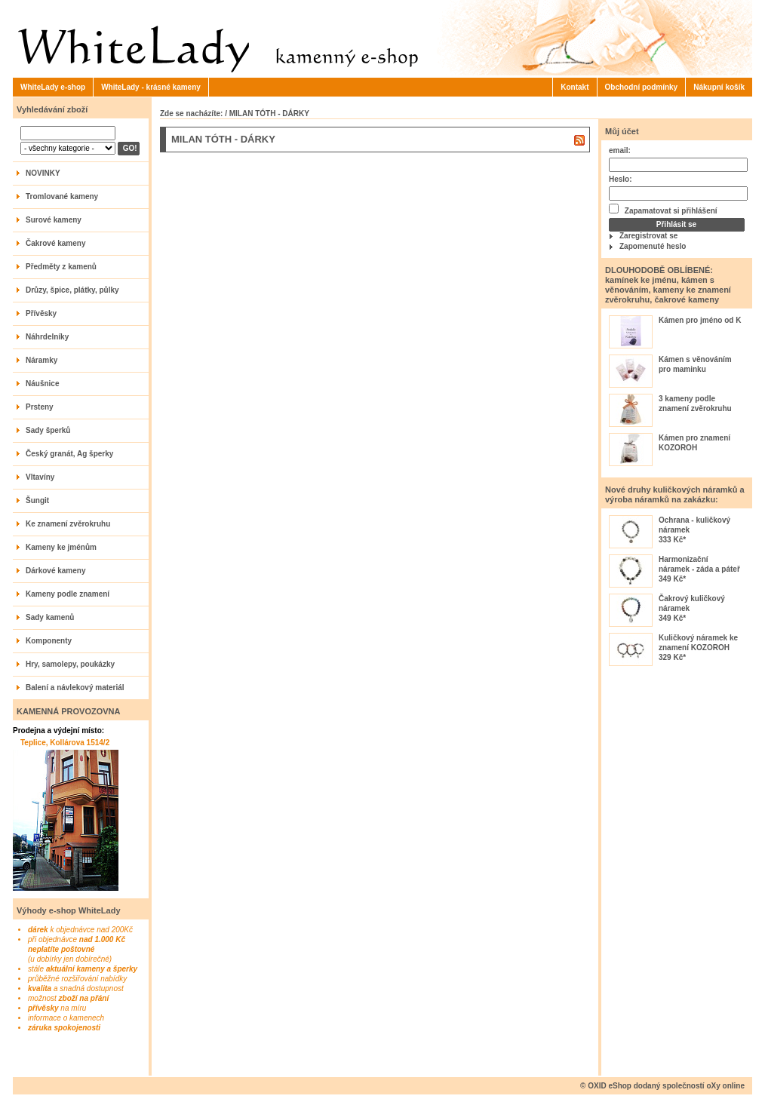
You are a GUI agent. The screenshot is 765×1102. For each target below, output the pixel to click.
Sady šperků (48, 430)
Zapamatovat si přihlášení (663, 209)
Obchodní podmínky (641, 87)
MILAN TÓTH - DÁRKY (269, 113)
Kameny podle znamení (67, 594)
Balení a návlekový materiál (75, 687)
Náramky (41, 360)
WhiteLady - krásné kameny (151, 87)
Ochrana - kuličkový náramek (694, 525)
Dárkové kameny (56, 570)
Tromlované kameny (62, 196)
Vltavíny (40, 477)
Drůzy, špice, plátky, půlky (72, 290)
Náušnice (42, 383)
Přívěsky (41, 313)
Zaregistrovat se (648, 236)
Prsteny (40, 407)
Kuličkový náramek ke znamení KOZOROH (698, 643)
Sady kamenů (50, 617)
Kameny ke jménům (61, 547)
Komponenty (49, 641)
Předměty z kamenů (61, 266)
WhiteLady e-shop (52, 87)
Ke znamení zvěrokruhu (68, 524)
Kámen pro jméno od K (700, 320)
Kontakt (574, 87)
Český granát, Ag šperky (69, 454)
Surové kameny (53, 220)
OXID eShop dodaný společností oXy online (666, 1086)
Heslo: (620, 179)
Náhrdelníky (47, 337)
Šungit (37, 500)
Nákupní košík (719, 87)
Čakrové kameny (56, 243)
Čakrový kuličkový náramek (692, 603)
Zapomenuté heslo (652, 246)
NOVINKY (43, 173)
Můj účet (622, 131)
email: (620, 150)
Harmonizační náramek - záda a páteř (699, 564)
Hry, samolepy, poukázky (70, 664)
